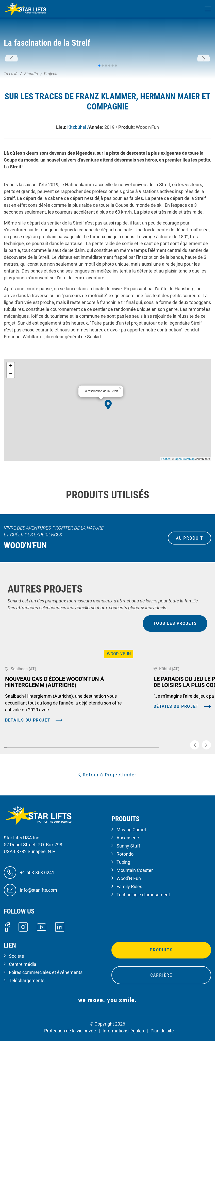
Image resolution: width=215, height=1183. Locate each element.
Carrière (161, 1109)
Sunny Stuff (128, 979)
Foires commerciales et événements (45, 1106)
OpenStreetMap (185, 535)
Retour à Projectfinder (107, 908)
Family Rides (129, 1020)
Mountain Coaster (135, 1004)
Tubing (123, 996)
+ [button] (10, 443)
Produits (161, 1084)
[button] (11, 97)
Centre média (22, 1098)
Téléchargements (26, 1114)
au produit (189, 615)
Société (16, 1090)
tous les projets (175, 700)
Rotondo (125, 987)
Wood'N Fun (129, 1012)
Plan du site (162, 1164)
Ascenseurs (128, 971)
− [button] (10, 451)
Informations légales (123, 1164)
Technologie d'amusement (143, 1028)
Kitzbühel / (78, 204)
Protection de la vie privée (70, 1164)
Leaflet (165, 535)
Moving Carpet (131, 963)
